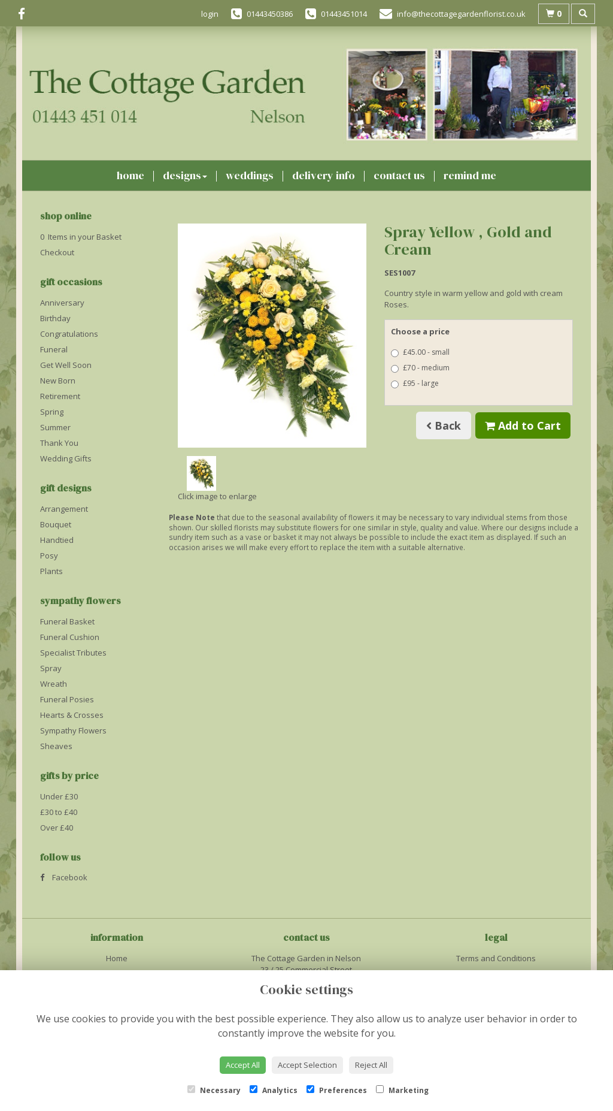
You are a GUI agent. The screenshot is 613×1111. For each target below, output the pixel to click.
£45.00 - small (420, 352)
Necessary (214, 1090)
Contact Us (399, 175)
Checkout (57, 252)
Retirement (60, 396)
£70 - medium (420, 368)
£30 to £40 (58, 812)
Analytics (274, 1090)
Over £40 (56, 827)
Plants (51, 571)
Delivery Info (323, 175)
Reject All (371, 1064)
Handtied (57, 540)
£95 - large (415, 383)
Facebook (63, 877)
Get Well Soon (66, 365)
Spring (51, 411)
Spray (51, 668)
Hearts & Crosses (72, 715)
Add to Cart (523, 425)
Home (130, 175)
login (210, 13)
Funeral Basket (67, 621)
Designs (185, 175)
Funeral (54, 349)
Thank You (59, 442)
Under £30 (59, 796)
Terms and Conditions (496, 958)
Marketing (402, 1090)
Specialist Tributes (73, 652)
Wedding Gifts (66, 458)
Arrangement (64, 508)
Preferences (336, 1090)
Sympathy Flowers (73, 730)
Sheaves (56, 746)
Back (443, 425)
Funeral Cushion (69, 637)
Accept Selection (307, 1064)
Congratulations (69, 333)
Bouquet (55, 524)
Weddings (250, 175)
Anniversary (62, 302)
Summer (55, 427)
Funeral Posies (67, 699)
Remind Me (470, 175)
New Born (57, 380)
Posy (49, 555)
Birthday (55, 318)
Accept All (243, 1064)
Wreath (53, 683)
